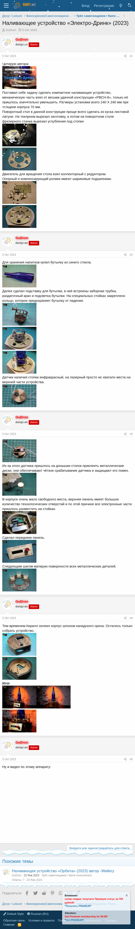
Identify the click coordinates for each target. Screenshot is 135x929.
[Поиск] (129, 5)
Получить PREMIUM (78, 906)
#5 (131, 759)
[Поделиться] (125, 56)
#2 (131, 254)
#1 (131, 56)
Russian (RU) (38, 914)
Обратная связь (14, 920)
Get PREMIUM (74, 920)
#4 (131, 618)
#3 (131, 434)
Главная (8, 924)
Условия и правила (41, 920)
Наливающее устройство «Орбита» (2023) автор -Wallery (63, 871)
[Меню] (6, 5)
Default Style (13, 914)
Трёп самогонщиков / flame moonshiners (66, 875)
